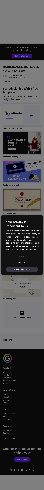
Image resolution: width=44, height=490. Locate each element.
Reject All (22, 263)
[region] (22, 245)
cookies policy (29, 249)
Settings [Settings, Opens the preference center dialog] (22, 256)
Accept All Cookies (22, 269)
